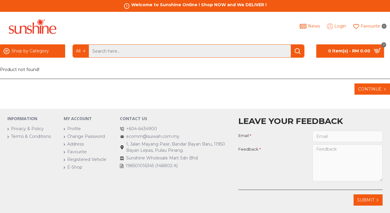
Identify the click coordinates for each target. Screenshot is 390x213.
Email (243, 135)
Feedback (248, 149)
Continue (370, 89)
